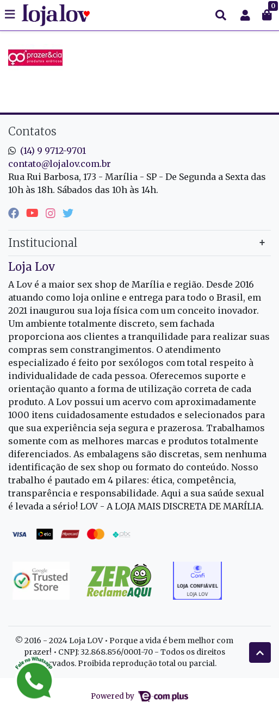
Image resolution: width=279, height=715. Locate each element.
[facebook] (15, 213)
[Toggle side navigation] (11, 14)
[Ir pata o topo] (260, 652)
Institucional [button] (42, 243)
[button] (245, 15)
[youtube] (33, 213)
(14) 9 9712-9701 (53, 150)
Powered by (139, 696)
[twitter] (68, 213)
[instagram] (52, 213)
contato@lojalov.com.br (59, 163)
